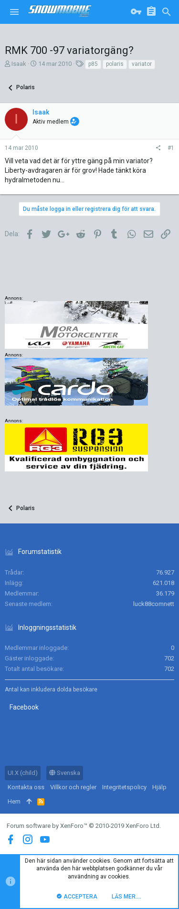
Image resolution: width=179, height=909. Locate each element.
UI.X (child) (23, 772)
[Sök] (166, 12)
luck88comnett (153, 603)
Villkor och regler (73, 787)
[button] (14, 12)
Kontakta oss (26, 787)
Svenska (64, 772)
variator (142, 64)
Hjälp (159, 787)
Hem (14, 801)
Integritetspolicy (124, 787)
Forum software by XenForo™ (84, 825)
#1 (171, 148)
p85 (93, 64)
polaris (115, 64)
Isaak (18, 63)
